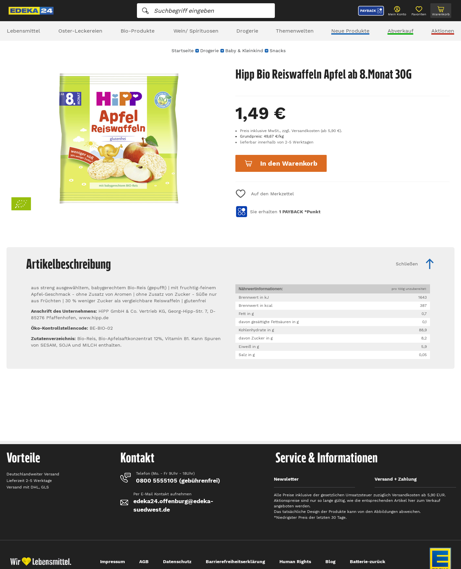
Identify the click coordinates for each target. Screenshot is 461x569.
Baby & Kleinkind (244, 50)
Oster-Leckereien (80, 31)
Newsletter (286, 479)
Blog (330, 561)
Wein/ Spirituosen (195, 31)
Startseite (182, 50)
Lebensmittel (23, 31)
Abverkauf (400, 31)
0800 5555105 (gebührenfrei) (178, 480)
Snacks (278, 50)
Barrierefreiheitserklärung (235, 561)
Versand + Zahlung (396, 479)
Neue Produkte (350, 31)
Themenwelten (295, 31)
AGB (144, 561)
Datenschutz (177, 561)
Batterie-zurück (367, 561)
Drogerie (247, 31)
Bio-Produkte (138, 31)
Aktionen (442, 31)
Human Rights (295, 561)
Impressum (112, 561)
